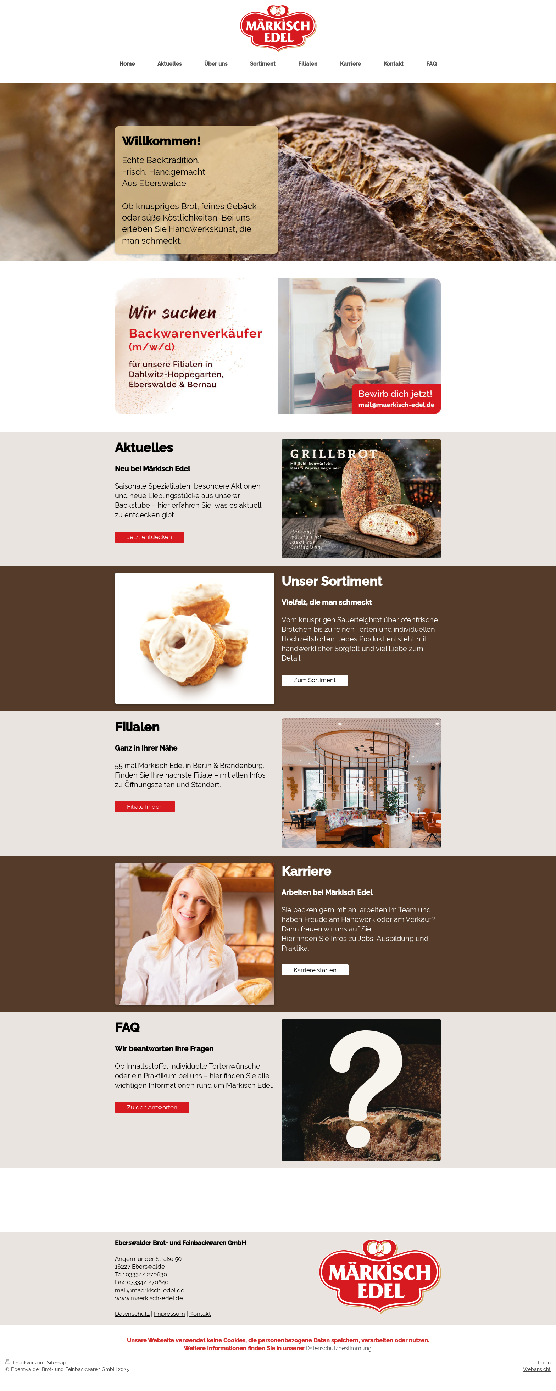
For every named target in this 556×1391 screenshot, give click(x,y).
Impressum (169, 1313)
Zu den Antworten (152, 1107)
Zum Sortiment (315, 680)
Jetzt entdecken (149, 536)
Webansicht (537, 1369)
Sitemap (56, 1362)
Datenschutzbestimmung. (339, 1348)
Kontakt (200, 1313)
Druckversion (24, 1362)
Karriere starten (315, 970)
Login (544, 1362)
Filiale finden (145, 806)
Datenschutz (132, 1313)
